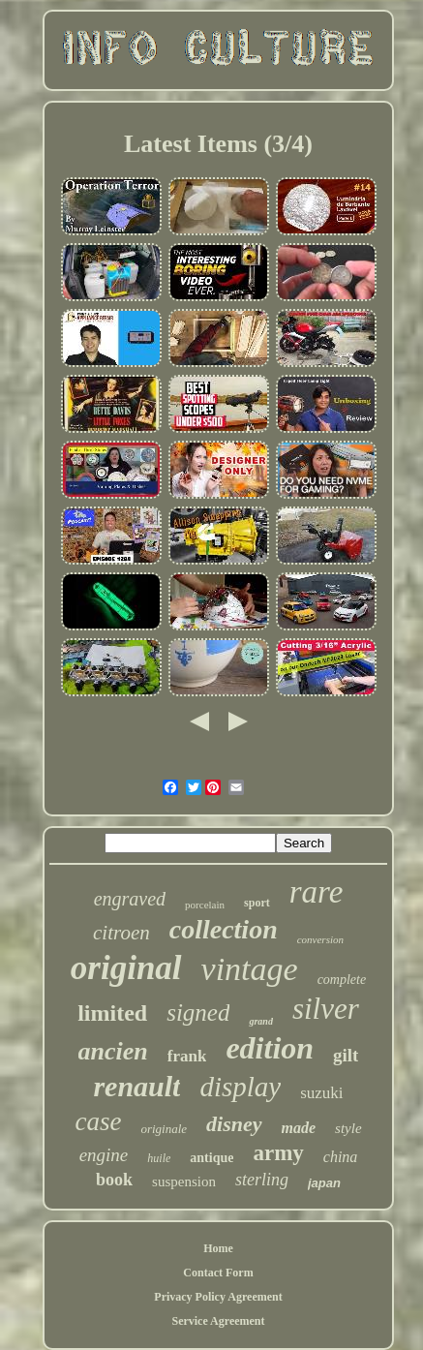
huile (158, 1158)
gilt (345, 1055)
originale (163, 1128)
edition (270, 1047)
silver (325, 1009)
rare (316, 891)
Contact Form (218, 1272)
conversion (320, 939)
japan (324, 1183)
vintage (249, 969)
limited (112, 1013)
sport (257, 902)
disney (233, 1124)
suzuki (321, 1093)
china (340, 1157)
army (278, 1153)
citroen (121, 932)
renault (136, 1086)
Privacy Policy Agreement (218, 1297)
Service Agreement (217, 1321)
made (299, 1128)
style (348, 1128)
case (98, 1121)
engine (104, 1155)
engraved (130, 898)
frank (187, 1056)
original (126, 968)
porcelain (205, 904)
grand (260, 1021)
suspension (184, 1181)
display (240, 1086)
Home (218, 1248)
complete (342, 979)
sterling (261, 1179)
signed (197, 1012)
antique (211, 1158)
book (114, 1179)
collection (223, 929)
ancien (113, 1051)
